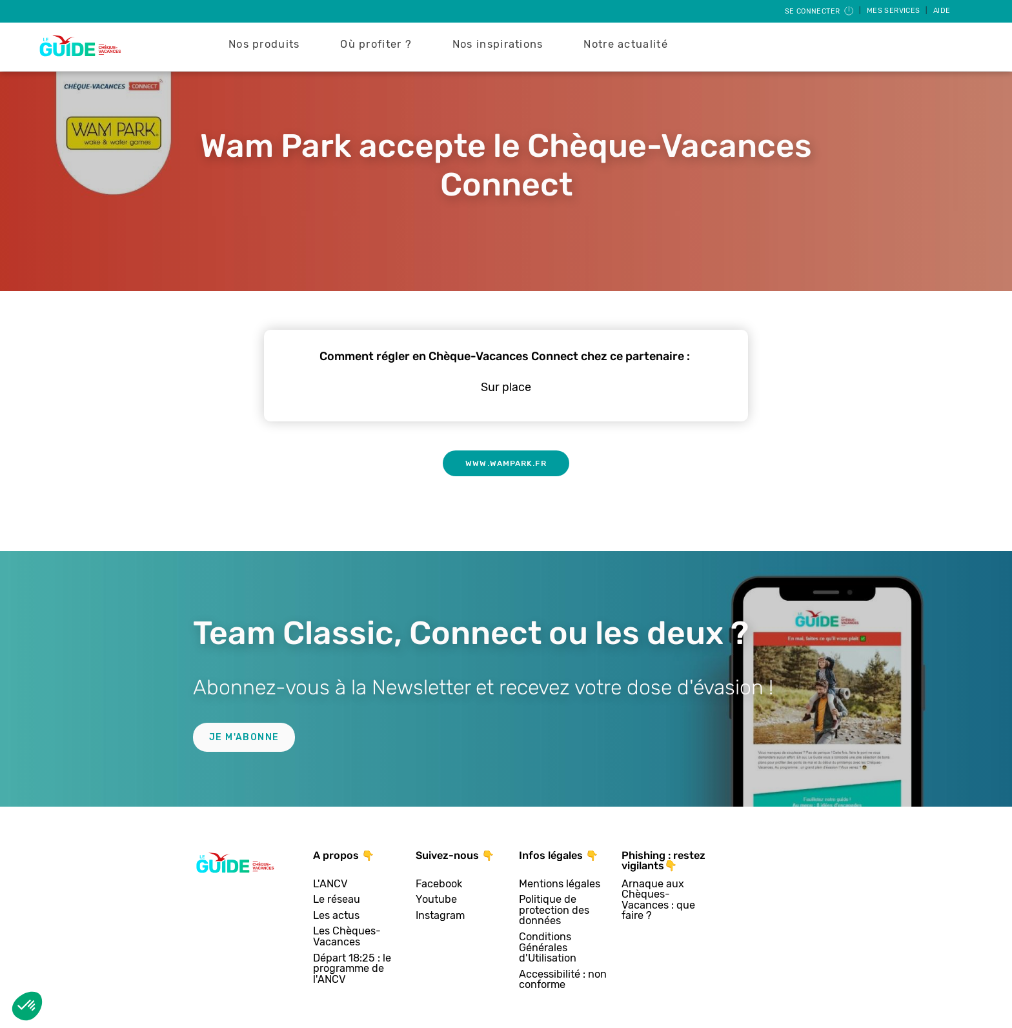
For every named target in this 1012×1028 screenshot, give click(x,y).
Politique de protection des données (554, 910)
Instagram (440, 916)
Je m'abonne (244, 737)
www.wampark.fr (505, 463)
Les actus (336, 916)
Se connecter (820, 11)
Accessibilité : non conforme (563, 980)
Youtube (436, 899)
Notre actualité (625, 44)
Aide (942, 10)
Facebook (439, 884)
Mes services (894, 10)
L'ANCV (330, 884)
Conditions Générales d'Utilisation (547, 948)
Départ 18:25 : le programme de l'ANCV (352, 969)
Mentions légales (559, 884)
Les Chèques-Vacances (347, 936)
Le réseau (336, 899)
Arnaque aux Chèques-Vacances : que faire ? (658, 900)
